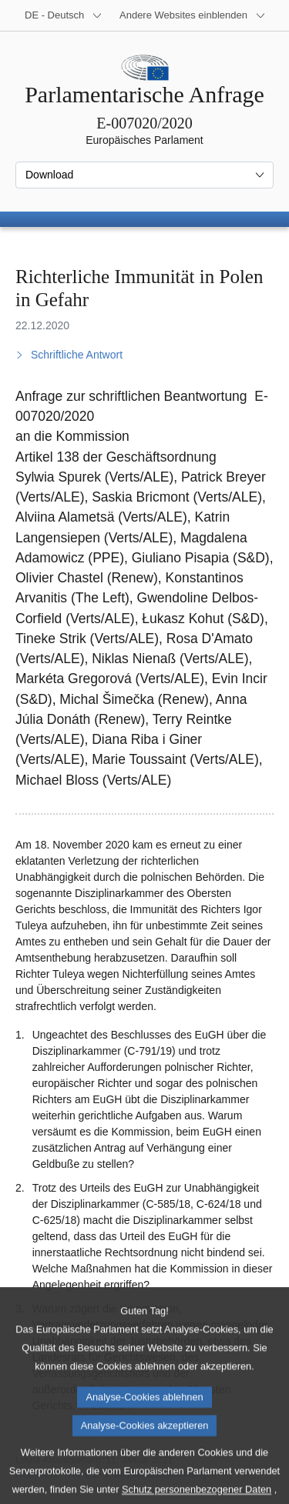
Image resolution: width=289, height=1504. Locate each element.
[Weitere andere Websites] (193, 15)
